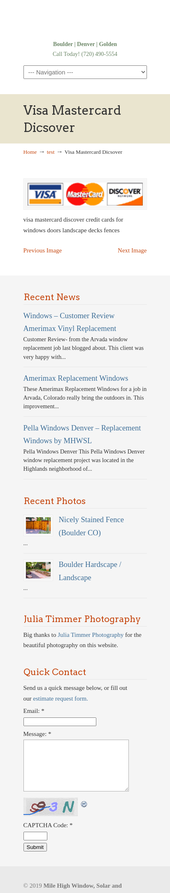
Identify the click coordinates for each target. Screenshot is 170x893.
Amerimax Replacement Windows (75, 378)
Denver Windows (85, 19)
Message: (37, 734)
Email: (33, 711)
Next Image (132, 250)
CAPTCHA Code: (48, 825)
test (51, 152)
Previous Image (42, 250)
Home (30, 152)
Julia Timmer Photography (90, 635)
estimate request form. (60, 698)
